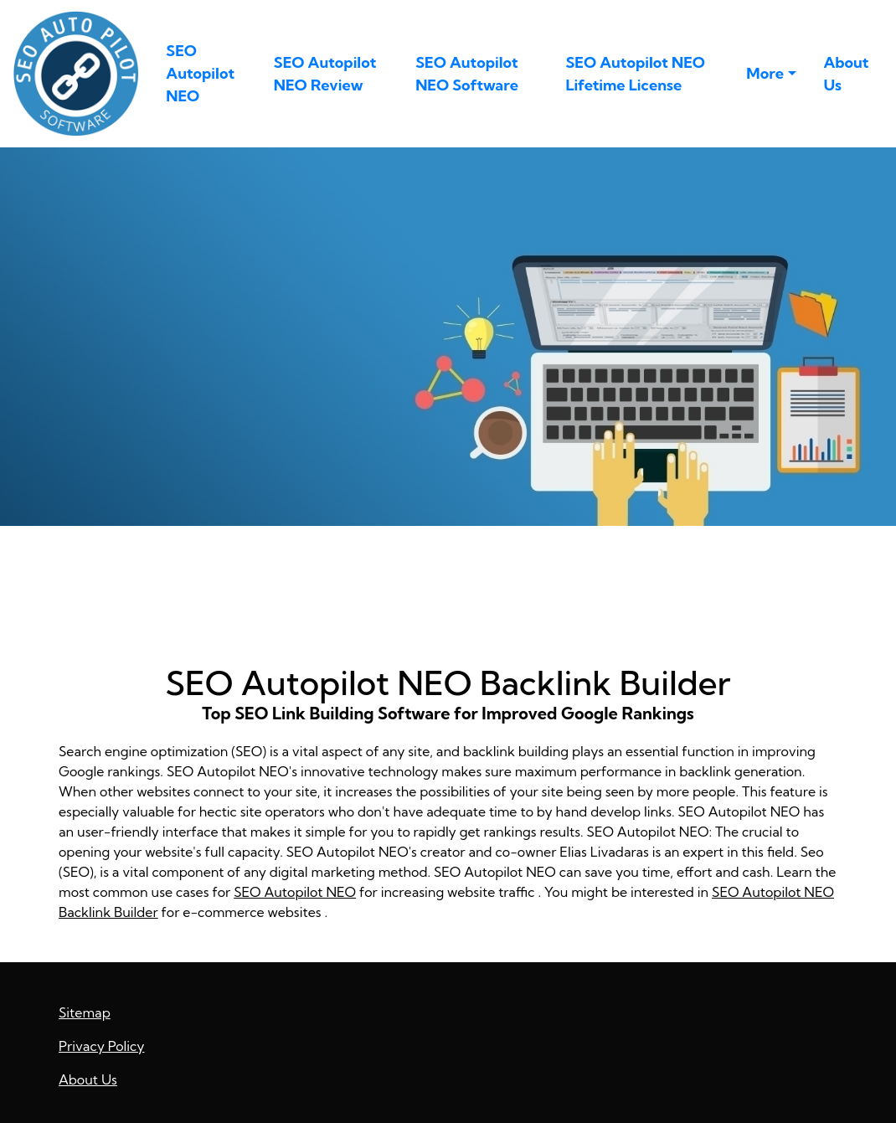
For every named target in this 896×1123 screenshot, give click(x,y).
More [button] (765, 73)
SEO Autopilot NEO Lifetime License (635, 74)
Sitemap (85, 1012)
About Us (845, 74)
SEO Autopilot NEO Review (325, 74)
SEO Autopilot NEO (200, 73)
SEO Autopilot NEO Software (466, 74)
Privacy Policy (102, 1046)
